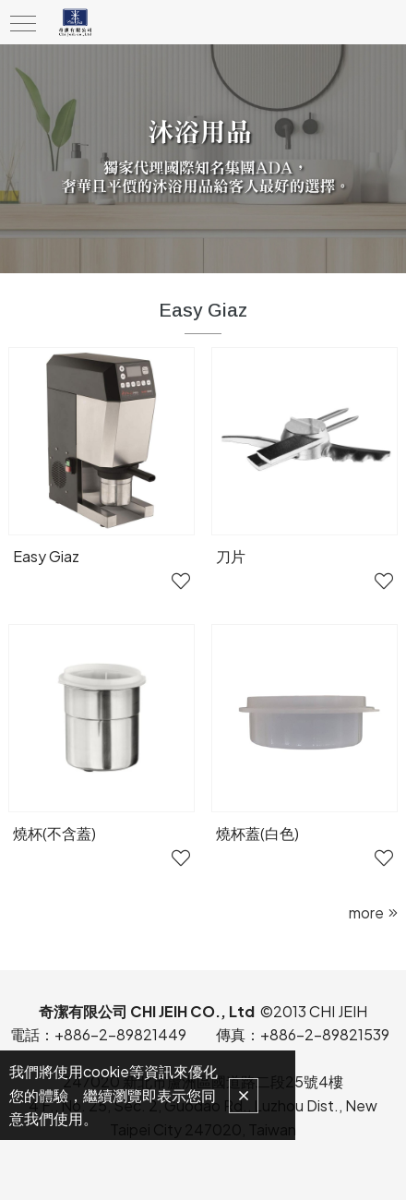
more (366, 912)
